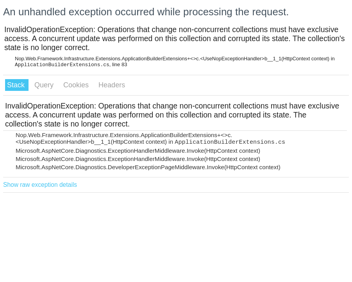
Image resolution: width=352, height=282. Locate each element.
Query (44, 85)
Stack (17, 85)
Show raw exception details (40, 184)
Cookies (77, 85)
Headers (111, 85)
